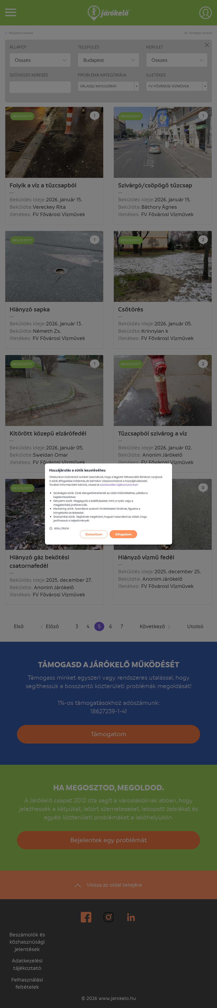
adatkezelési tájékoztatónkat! (119, 484)
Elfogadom (123, 534)
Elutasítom (93, 534)
